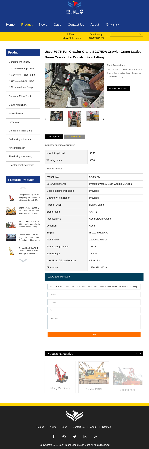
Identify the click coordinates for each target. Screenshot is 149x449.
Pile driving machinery (20, 156)
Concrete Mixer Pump (22, 81)
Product (40, 427)
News (53, 427)
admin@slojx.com (71, 38)
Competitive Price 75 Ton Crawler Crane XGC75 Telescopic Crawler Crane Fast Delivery (29, 251)
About (93, 427)
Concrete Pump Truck (22, 68)
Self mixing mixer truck (21, 139)
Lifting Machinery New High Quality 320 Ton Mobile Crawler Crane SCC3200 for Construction (29, 198)
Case (64, 427)
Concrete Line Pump (22, 87)
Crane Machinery (18, 105)
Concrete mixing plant (20, 130)
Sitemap (106, 427)
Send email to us (120, 88)
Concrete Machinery (19, 62)
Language (112, 24)
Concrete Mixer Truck (20, 96)
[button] (23, 188)
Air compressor (17, 148)
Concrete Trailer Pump (23, 75)
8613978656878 (96, 37)
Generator (14, 122)
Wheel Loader (16, 113)
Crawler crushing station (21, 165)
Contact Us (79, 427)
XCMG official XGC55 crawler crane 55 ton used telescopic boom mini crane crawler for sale (29, 211)
